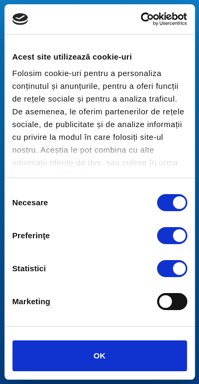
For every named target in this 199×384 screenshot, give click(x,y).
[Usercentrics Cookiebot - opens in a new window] (142, 19)
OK (99, 355)
